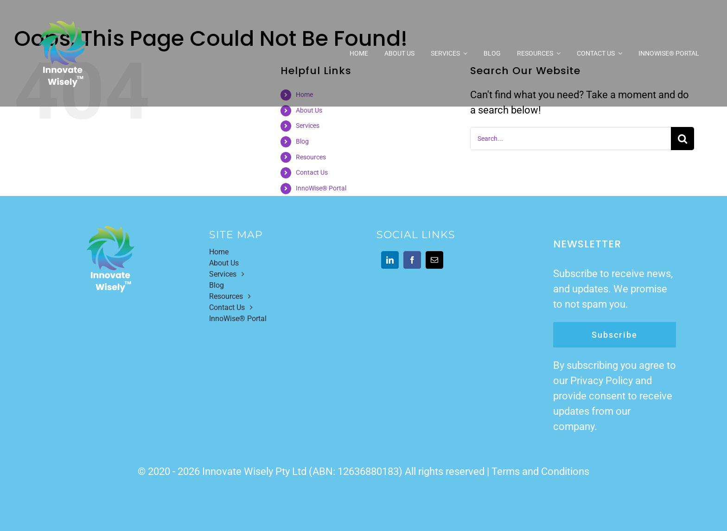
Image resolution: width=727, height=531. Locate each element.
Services (307, 125)
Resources (311, 157)
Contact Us (312, 172)
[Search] (682, 138)
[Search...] (570, 138)
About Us (309, 110)
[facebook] (412, 260)
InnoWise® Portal (321, 188)
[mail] (434, 260)
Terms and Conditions (540, 471)
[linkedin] (390, 260)
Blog (302, 141)
